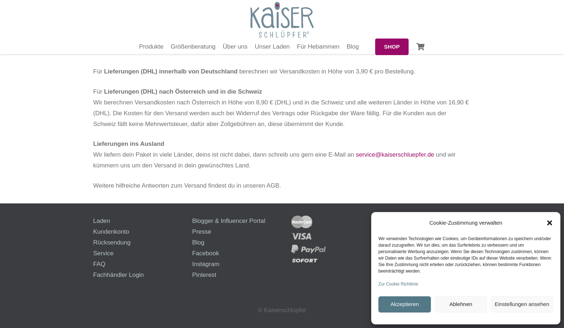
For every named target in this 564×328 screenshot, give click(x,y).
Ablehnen (460, 304)
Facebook (205, 253)
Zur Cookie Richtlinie (398, 284)
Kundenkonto (111, 231)
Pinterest (204, 274)
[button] (549, 222)
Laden (101, 220)
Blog (198, 242)
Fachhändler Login (118, 274)
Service (103, 253)
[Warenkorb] (421, 47)
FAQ (99, 264)
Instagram (205, 264)
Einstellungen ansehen (522, 304)
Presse (201, 231)
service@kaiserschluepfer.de (395, 154)
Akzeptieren (404, 304)
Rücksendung (112, 242)
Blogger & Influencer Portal (228, 220)
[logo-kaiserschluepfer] (282, 20)
